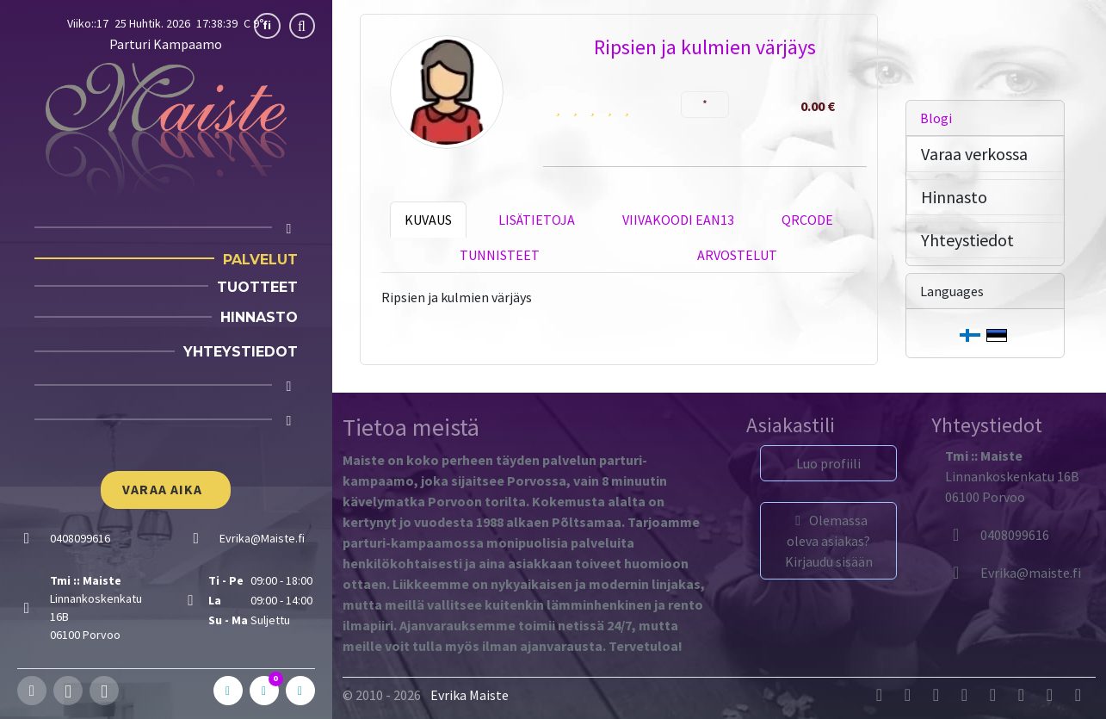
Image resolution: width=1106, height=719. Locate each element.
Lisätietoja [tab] (536, 219)
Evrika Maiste (469, 695)
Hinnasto (259, 317)
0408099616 (997, 534)
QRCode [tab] (807, 219)
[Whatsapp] (104, 690)
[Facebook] (31, 690)
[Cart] (289, 386)
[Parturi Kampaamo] (166, 129)
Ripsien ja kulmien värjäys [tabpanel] (456, 297)
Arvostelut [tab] (737, 254)
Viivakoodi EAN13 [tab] (678, 219)
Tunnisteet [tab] (500, 254)
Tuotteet (257, 287)
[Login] (289, 420)
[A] (228, 690)
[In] (300, 690)
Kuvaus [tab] (428, 219)
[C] (264, 690)
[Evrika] (1013, 572)
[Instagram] (68, 690)
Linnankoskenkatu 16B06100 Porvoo (1012, 476)
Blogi (936, 118)
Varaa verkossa (974, 153)
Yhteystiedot (240, 352)
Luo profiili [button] (828, 463)
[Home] (289, 228)
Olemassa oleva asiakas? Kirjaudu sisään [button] (829, 540)
